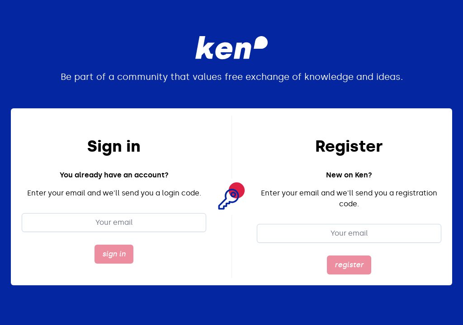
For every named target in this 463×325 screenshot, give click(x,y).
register (349, 264)
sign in (114, 254)
